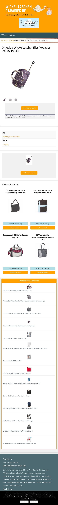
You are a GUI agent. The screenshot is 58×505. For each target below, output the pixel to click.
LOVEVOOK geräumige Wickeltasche (15, 338)
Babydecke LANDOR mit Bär (12, 361)
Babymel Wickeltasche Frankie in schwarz (16, 396)
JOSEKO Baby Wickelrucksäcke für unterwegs (17, 421)
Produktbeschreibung (15, 224)
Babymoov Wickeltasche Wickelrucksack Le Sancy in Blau (21, 383)
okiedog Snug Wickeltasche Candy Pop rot (16, 373)
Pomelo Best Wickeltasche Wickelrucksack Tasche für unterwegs (24, 301)
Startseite (4, 40)
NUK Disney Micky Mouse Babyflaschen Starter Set (19, 443)
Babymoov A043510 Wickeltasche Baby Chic (17, 291)
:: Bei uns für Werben (10, 463)
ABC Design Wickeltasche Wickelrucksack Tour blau (19, 408)
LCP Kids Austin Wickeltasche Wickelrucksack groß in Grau (22, 313)
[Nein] (56, 498)
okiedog (11, 40)
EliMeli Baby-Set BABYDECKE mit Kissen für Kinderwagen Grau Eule (25, 348)
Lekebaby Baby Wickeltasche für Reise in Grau (18, 431)
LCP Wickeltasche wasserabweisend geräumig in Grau (42, 237)
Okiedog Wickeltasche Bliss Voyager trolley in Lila (19, 326)
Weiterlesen (33, 501)
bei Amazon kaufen (29, 108)
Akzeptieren (24, 501)
